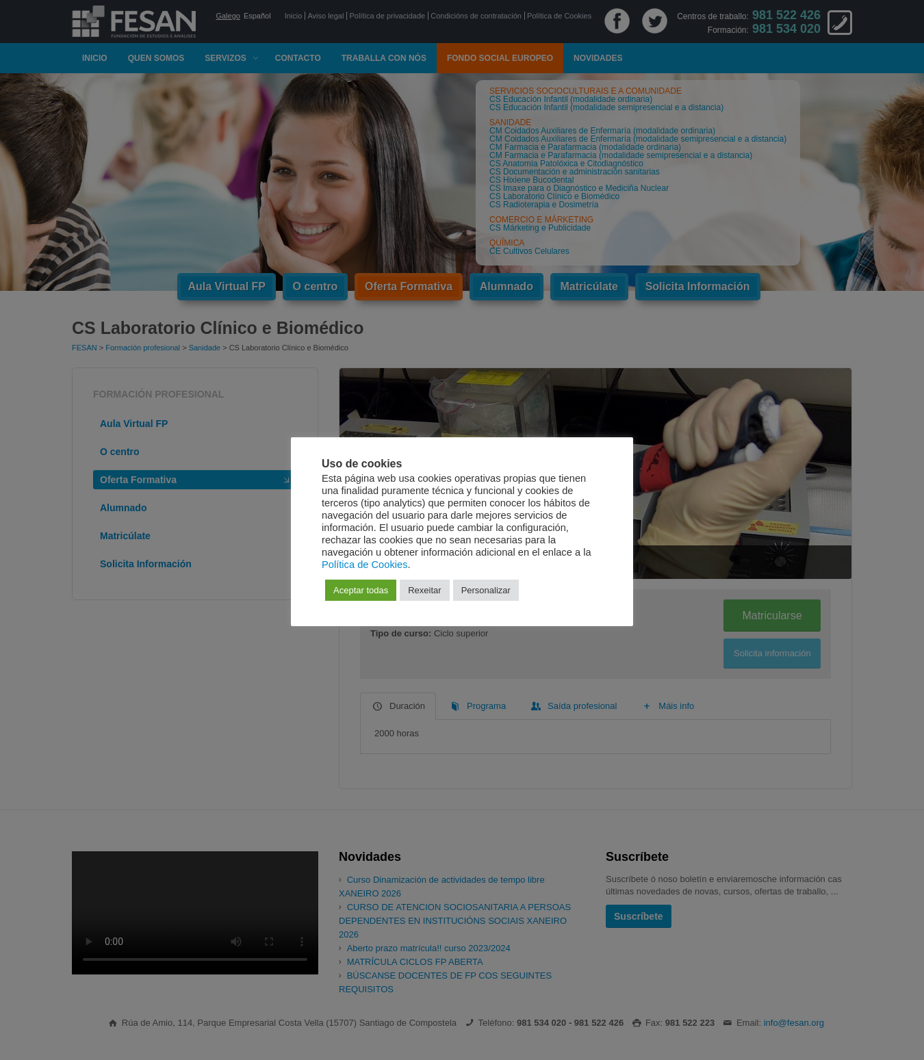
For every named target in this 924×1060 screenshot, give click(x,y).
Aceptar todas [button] (360, 590)
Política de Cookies (364, 564)
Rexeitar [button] (424, 590)
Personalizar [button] (486, 590)
